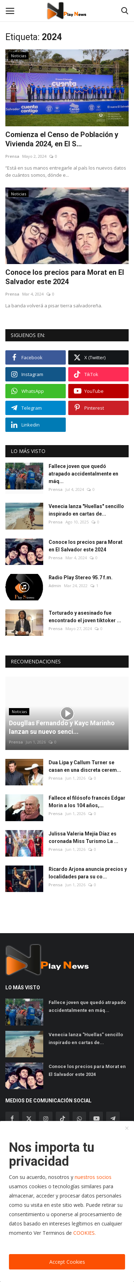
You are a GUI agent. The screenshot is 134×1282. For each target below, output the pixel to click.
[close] (126, 1128)
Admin (55, 585)
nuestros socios (93, 1177)
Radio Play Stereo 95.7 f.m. (81, 577)
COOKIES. (84, 1232)
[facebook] (12, 1118)
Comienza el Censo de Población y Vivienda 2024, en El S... (61, 139)
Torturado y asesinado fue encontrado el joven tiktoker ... (85, 616)
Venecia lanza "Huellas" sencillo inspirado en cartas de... (86, 510)
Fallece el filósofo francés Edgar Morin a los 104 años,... (87, 801)
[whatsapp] (79, 1118)
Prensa (12, 156)
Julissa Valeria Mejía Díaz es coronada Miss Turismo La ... (83, 837)
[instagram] (46, 1118)
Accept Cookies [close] (67, 1261)
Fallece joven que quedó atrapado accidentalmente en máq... (83, 473)
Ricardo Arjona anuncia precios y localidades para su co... (88, 872)
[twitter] (29, 1118)
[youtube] (96, 1118)
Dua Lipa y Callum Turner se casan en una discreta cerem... (85, 766)
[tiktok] (62, 1118)
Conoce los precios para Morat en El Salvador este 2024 (64, 277)
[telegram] (113, 1118)
